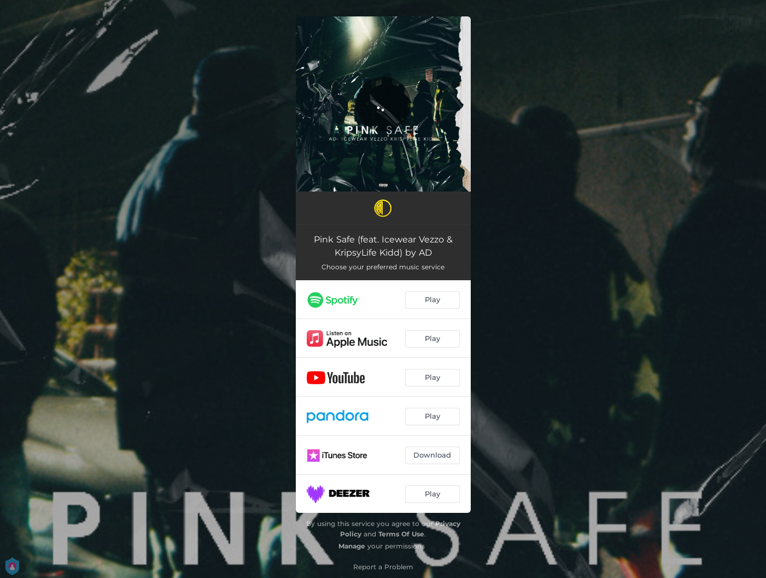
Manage (351, 546)
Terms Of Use (401, 534)
